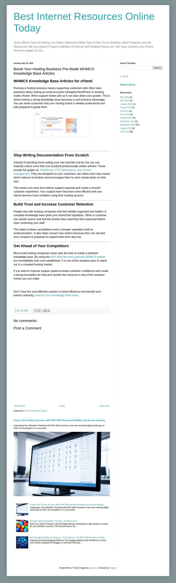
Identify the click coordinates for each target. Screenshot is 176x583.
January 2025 (126, 104)
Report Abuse (128, 84)
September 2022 (127, 125)
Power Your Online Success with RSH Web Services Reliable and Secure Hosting (59, 420)
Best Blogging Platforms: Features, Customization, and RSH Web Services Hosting (67, 537)
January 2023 (126, 118)
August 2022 (125, 128)
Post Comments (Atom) (36, 411)
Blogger (112, 568)
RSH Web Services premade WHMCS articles (77, 256)
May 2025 (124, 97)
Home (62, 406)
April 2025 (124, 100)
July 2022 (124, 132)
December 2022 (127, 121)
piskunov (93, 568)
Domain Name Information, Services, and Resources (53, 521)
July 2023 (124, 111)
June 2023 (125, 114)
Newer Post (19, 406)
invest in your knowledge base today (57, 295)
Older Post (104, 406)
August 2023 (125, 107)
